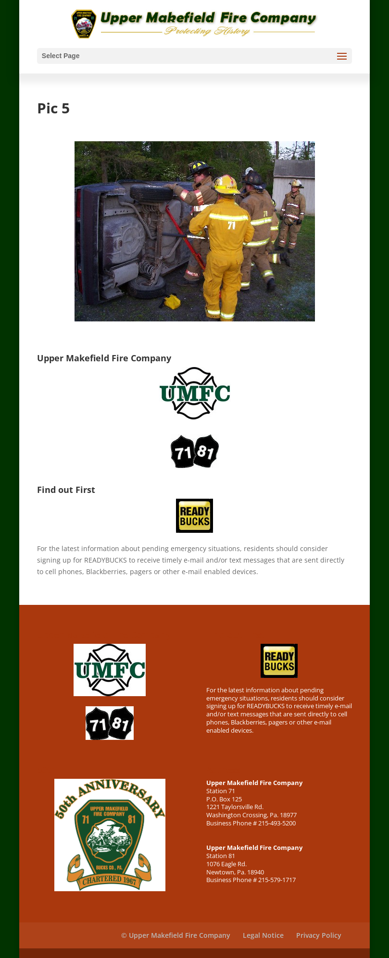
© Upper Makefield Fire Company (175, 935)
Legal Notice (263, 935)
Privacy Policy (318, 935)
